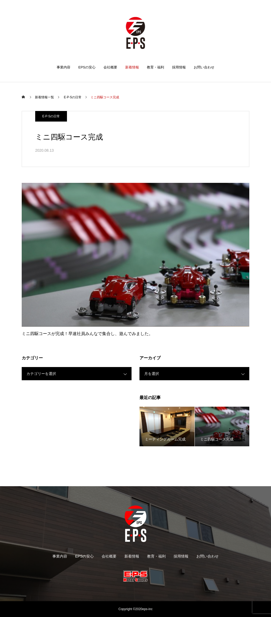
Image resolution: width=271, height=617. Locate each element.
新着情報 (132, 67)
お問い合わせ (204, 67)
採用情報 (179, 67)
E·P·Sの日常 (51, 116)
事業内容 (63, 67)
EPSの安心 (87, 67)
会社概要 (110, 67)
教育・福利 (155, 67)
